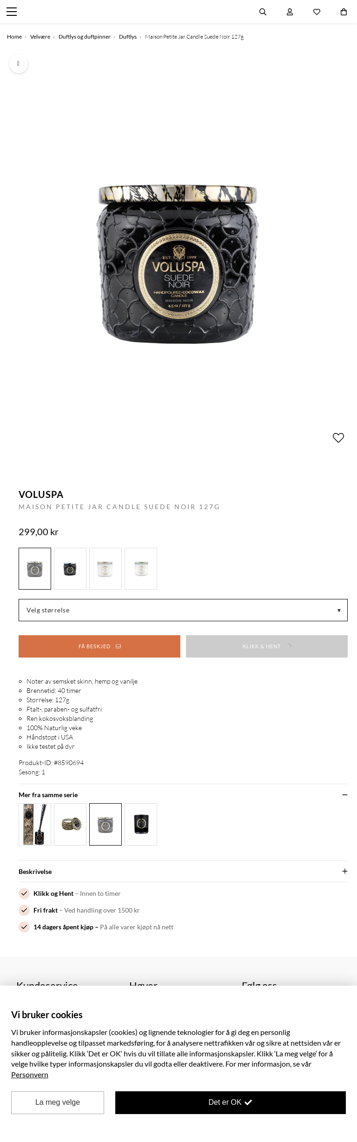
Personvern (29, 1074)
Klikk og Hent (53, 893)
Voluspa (41, 494)
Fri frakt (45, 910)
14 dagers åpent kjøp (63, 927)
